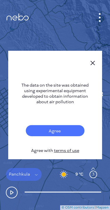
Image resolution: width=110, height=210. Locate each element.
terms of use (66, 150)
